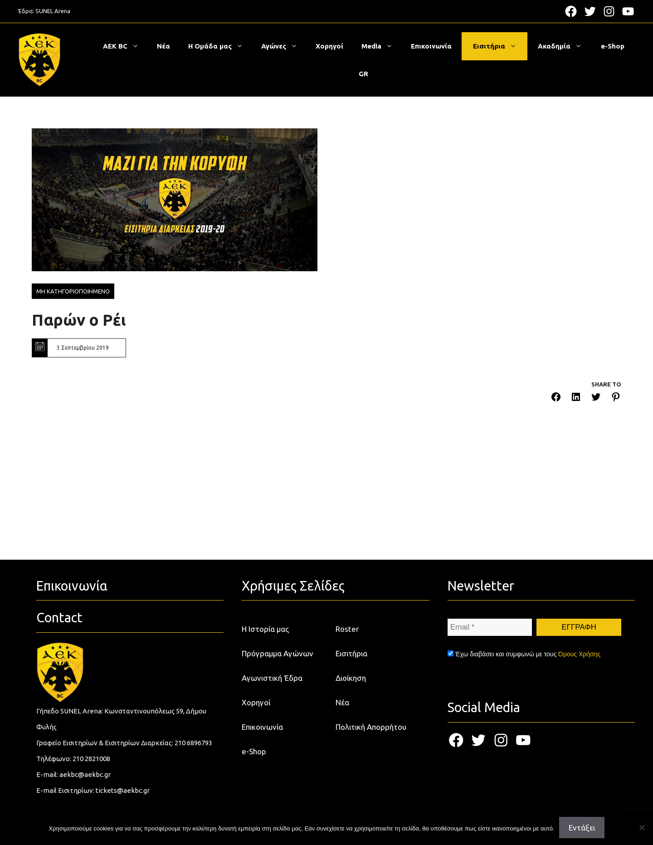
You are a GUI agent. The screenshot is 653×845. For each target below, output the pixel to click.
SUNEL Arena (52, 11)
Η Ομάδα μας (220, 46)
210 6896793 (193, 743)
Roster (347, 629)
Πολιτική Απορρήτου (371, 727)
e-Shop (612, 46)
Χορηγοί (329, 46)
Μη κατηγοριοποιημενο (73, 291)
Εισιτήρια (499, 46)
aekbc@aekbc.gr (85, 774)
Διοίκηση (351, 678)
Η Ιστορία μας (265, 629)
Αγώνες (284, 46)
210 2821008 (91, 758)
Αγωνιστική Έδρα (272, 678)
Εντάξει (582, 827)
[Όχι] (641, 827)
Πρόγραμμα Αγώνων (277, 653)
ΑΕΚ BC (125, 46)
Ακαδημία (564, 46)
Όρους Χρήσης (579, 654)
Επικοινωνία (431, 46)
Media (381, 46)
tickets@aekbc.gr (123, 790)
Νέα (163, 46)
